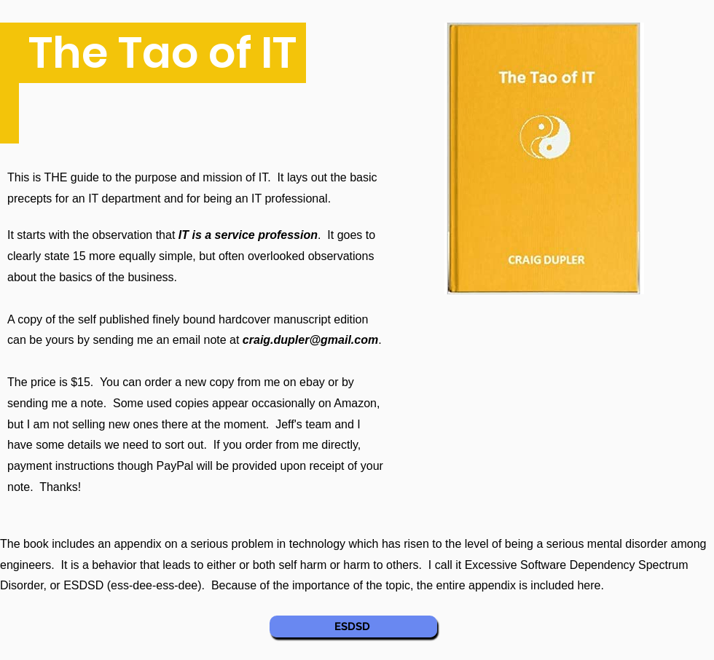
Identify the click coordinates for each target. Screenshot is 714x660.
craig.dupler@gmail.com (310, 340)
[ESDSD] (353, 626)
